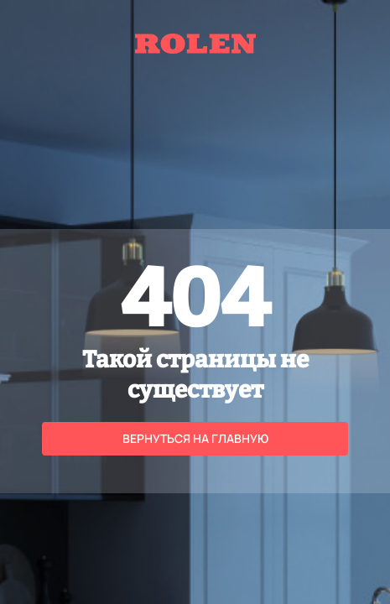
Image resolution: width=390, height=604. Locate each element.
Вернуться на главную (195, 438)
